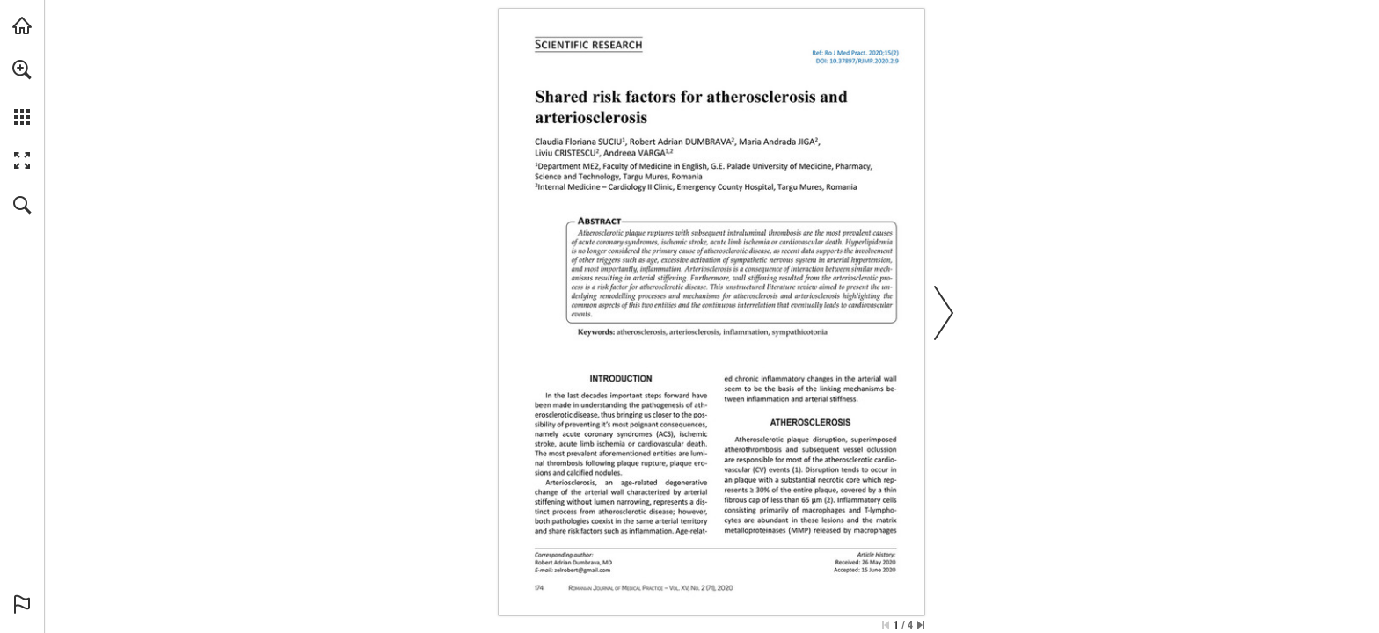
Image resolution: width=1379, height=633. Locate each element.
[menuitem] (22, 92)
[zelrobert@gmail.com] (582, 569)
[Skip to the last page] (920, 625)
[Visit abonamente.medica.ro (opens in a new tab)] (22, 25)
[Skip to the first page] (885, 625)
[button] (22, 69)
